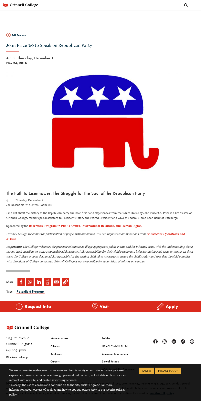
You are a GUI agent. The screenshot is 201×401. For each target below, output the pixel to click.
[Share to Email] (56, 282)
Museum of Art (58, 341)
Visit (104, 306)
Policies (106, 341)
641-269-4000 (16, 353)
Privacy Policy (168, 370)
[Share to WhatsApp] (30, 282)
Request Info (38, 306)
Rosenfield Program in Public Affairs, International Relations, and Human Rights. (85, 226)
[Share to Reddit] (47, 282)
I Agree (146, 370)
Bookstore (55, 356)
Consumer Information (114, 356)
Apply (172, 306)
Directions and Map (16, 360)
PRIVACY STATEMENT (114, 349)
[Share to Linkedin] (38, 282)
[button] (65, 282)
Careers (54, 364)
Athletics (54, 349)
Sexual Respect (110, 364)
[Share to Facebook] (21, 282)
